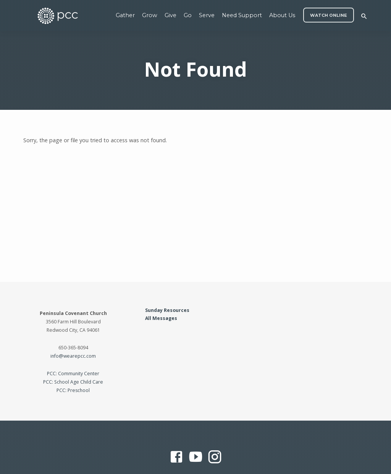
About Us (282, 15)
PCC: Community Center (73, 373)
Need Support (242, 15)
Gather (125, 15)
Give (170, 15)
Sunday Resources (167, 310)
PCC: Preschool (73, 390)
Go (188, 15)
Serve (207, 15)
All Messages (161, 318)
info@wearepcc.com (73, 356)
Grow (149, 15)
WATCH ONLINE (328, 15)
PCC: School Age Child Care (73, 382)
